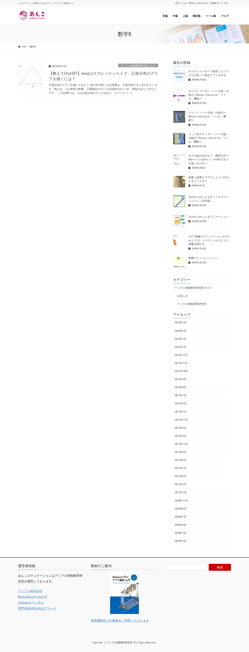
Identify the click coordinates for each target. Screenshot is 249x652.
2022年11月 (181, 419)
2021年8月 (180, 460)
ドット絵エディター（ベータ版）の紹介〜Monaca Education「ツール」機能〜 (208, 137)
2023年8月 (180, 387)
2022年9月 (180, 428)
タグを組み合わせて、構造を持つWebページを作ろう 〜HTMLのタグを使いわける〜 (208, 159)
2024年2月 (180, 339)
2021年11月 (181, 444)
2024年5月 (180, 322)
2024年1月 (180, 347)
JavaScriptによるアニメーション (208, 216)
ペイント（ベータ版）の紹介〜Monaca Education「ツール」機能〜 (207, 116)
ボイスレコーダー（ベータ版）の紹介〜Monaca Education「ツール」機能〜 (208, 94)
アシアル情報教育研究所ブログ (138, 65)
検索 (220, 567)
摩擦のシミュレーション (203, 258)
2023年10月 (181, 371)
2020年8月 (180, 508)
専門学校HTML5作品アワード (37, 608)
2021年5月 (180, 484)
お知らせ (182, 296)
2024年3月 (180, 331)
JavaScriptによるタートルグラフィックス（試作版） (208, 198)
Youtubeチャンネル (31, 602)
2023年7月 (180, 395)
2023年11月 (181, 363)
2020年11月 (181, 500)
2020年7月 (180, 516)
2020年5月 (180, 533)
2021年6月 (180, 476)
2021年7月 (180, 468)
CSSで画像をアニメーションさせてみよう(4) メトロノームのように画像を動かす (209, 240)
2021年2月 (180, 492)
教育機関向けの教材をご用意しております (120, 620)
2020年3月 (180, 541)
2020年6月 (180, 525)
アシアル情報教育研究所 (192, 304)
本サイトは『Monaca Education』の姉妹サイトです (201, 3)
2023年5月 (180, 411)
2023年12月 (181, 355)
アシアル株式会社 (30, 591)
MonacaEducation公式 (32, 597)
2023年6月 (180, 403)
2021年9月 (180, 452)
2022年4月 (180, 436)
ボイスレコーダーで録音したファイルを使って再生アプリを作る (208, 73)
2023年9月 (180, 379)
